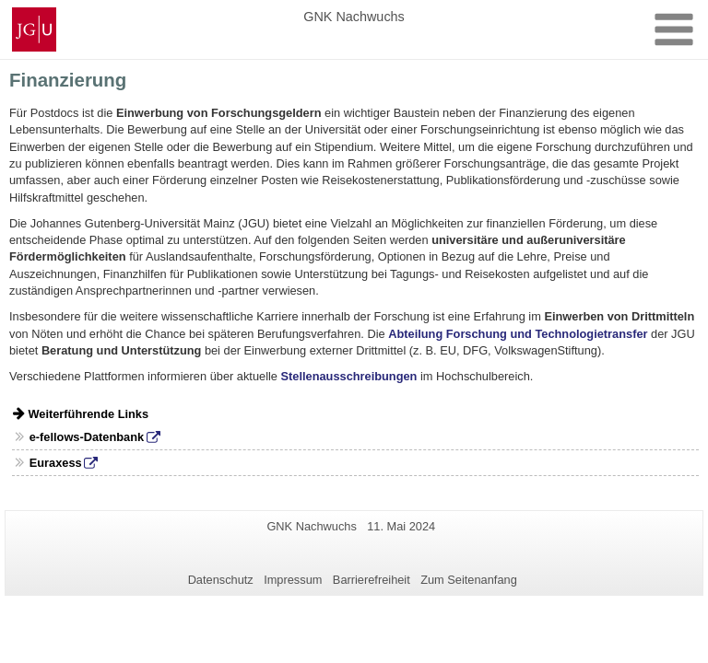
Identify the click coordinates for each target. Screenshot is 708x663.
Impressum (293, 580)
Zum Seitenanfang (468, 580)
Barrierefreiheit (371, 580)
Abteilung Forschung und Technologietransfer (517, 334)
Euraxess (56, 463)
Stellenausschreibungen (349, 376)
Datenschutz (221, 580)
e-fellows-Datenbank (87, 437)
